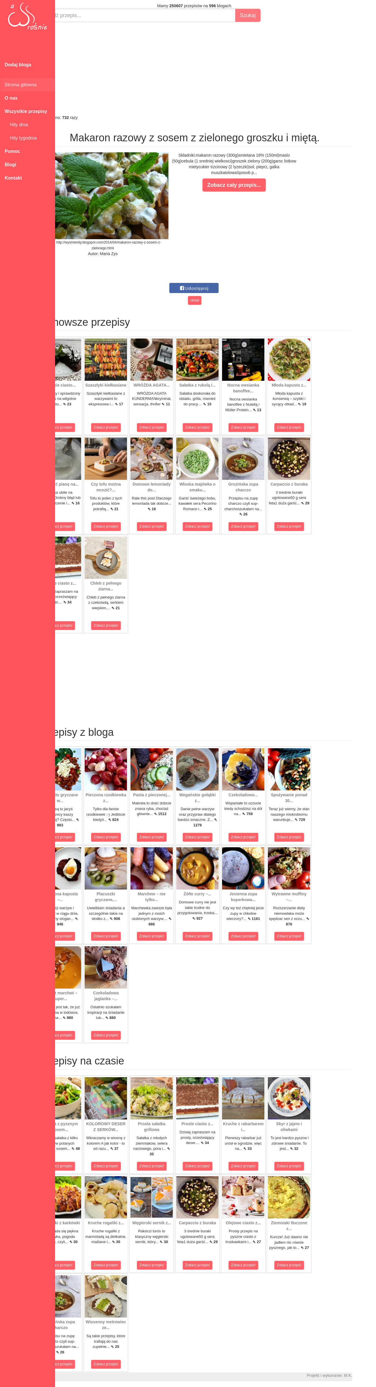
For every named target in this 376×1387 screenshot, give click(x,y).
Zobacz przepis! (81, 427)
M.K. (369, 1375)
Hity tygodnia (21, 138)
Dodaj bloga (18, 64)
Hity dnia (16, 124)
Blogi (10, 164)
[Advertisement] (215, 68)
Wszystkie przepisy (26, 111)
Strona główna (21, 84)
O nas (11, 98)
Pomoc (12, 151)
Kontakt (13, 177)
